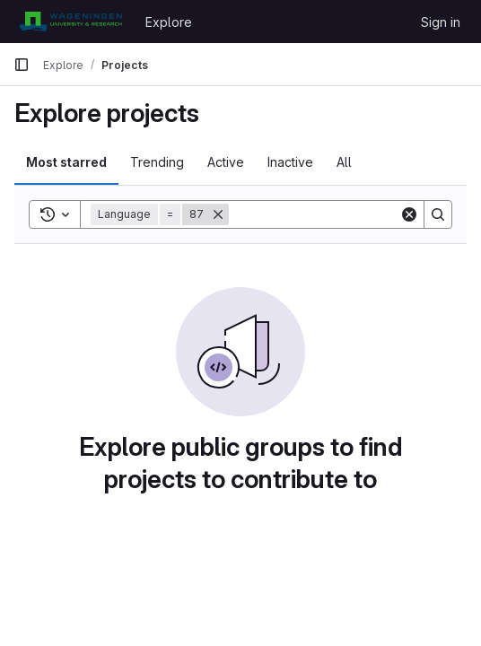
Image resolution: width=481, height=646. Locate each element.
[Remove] (218, 214)
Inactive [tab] (290, 162)
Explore (168, 22)
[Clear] (409, 214)
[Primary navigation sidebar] (21, 64)
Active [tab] (225, 162)
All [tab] (344, 162)
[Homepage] (70, 21)
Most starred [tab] (66, 162)
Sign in (440, 22)
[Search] (340, 214)
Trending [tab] (157, 162)
